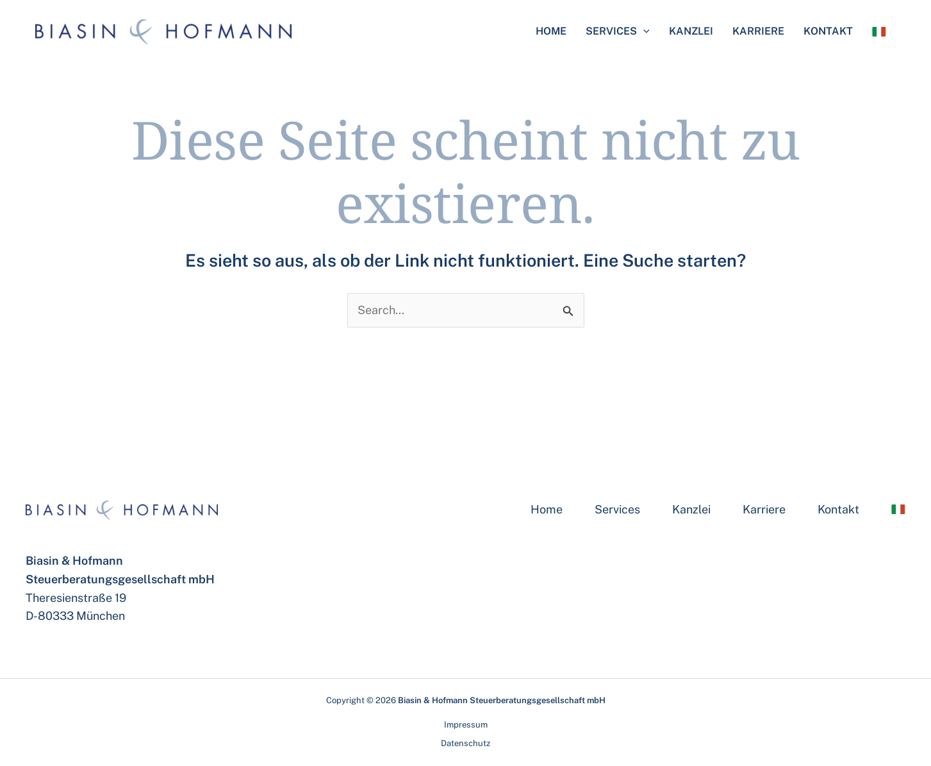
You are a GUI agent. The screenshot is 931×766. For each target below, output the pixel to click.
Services (618, 31)
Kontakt (828, 31)
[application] (643, 31)
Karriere (758, 31)
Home (551, 31)
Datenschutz (465, 743)
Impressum (466, 724)
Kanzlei (691, 31)
